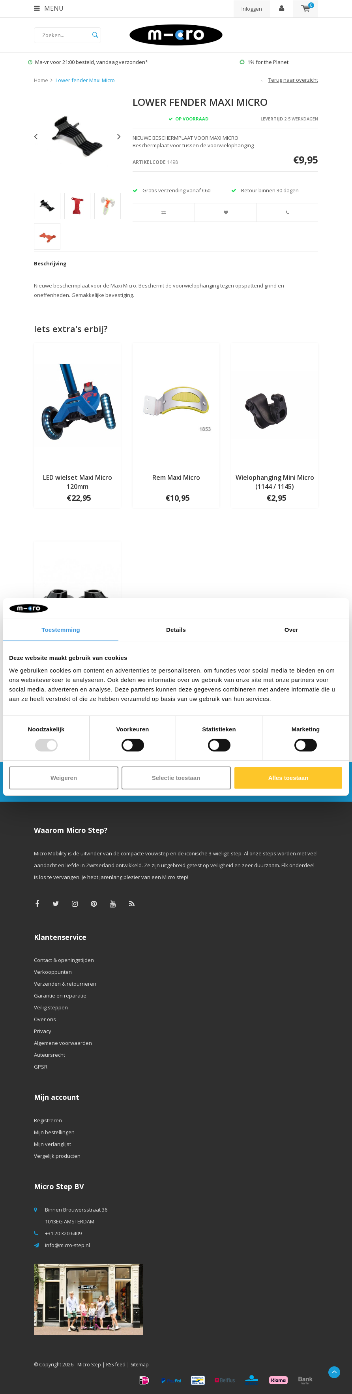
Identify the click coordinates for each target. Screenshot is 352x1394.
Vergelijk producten (57, 1155)
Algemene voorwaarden (63, 1042)
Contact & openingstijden (64, 960)
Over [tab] (291, 629)
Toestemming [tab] (60, 629)
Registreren (48, 1120)
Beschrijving (50, 263)
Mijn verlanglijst (52, 1144)
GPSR (40, 1066)
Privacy (42, 1031)
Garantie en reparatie (60, 995)
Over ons (45, 1019)
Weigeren (64, 777)
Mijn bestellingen (54, 1132)
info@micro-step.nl (67, 1245)
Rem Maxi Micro (176, 477)
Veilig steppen (51, 1007)
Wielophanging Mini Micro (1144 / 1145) (275, 482)
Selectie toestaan (176, 777)
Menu (49, 8)
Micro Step (89, 1364)
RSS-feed (115, 1364)
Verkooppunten (53, 971)
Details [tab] (176, 629)
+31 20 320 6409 (63, 1233)
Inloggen (252, 8)
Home (41, 80)
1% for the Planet (264, 62)
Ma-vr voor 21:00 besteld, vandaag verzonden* (88, 62)
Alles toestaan (288, 777)
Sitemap (140, 1364)
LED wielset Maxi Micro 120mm (77, 482)
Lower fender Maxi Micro (85, 80)
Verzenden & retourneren (65, 983)
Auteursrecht (49, 1054)
